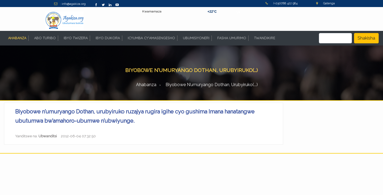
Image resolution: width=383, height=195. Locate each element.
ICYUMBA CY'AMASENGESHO (151, 38)
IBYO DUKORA (107, 38)
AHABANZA (18, 37)
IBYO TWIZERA (76, 38)
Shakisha (366, 38)
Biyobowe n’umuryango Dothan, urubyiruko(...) (212, 84)
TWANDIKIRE (264, 38)
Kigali (237, 12)
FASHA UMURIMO (231, 38)
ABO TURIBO (45, 38)
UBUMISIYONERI (196, 38)
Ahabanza (146, 84)
